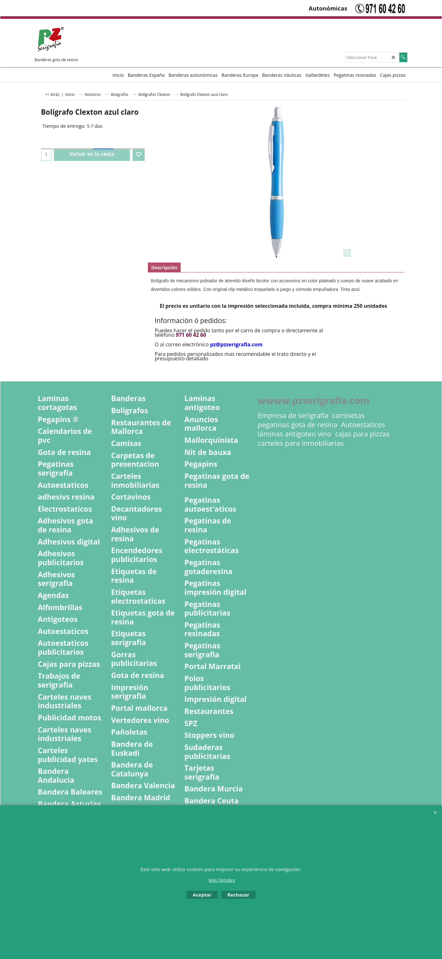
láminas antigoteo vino (295, 433)
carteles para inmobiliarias (301, 443)
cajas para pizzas (362, 433)
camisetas (348, 415)
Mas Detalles (221, 880)
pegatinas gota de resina (297, 424)
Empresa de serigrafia (293, 415)
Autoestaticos (363, 424)
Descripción (164, 267)
